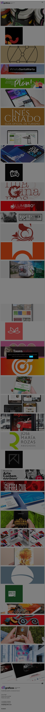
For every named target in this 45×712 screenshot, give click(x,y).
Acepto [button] (31, 356)
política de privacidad (24, 356)
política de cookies (15, 356)
